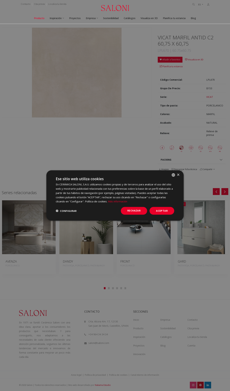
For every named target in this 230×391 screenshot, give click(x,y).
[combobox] (173, 175)
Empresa (91, 18)
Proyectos (75, 18)
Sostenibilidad (111, 18)
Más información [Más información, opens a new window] (117, 201)
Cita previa (39, 4)
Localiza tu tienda (57, 4)
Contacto (26, 4)
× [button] (178, 174)
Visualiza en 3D (149, 18)
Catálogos (129, 18)
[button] (66, 210)
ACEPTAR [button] (162, 210)
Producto (39, 18)
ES (199, 4)
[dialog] (115, 195)
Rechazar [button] (134, 210)
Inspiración (56, 18)
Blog (193, 18)
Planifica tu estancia (174, 18)
